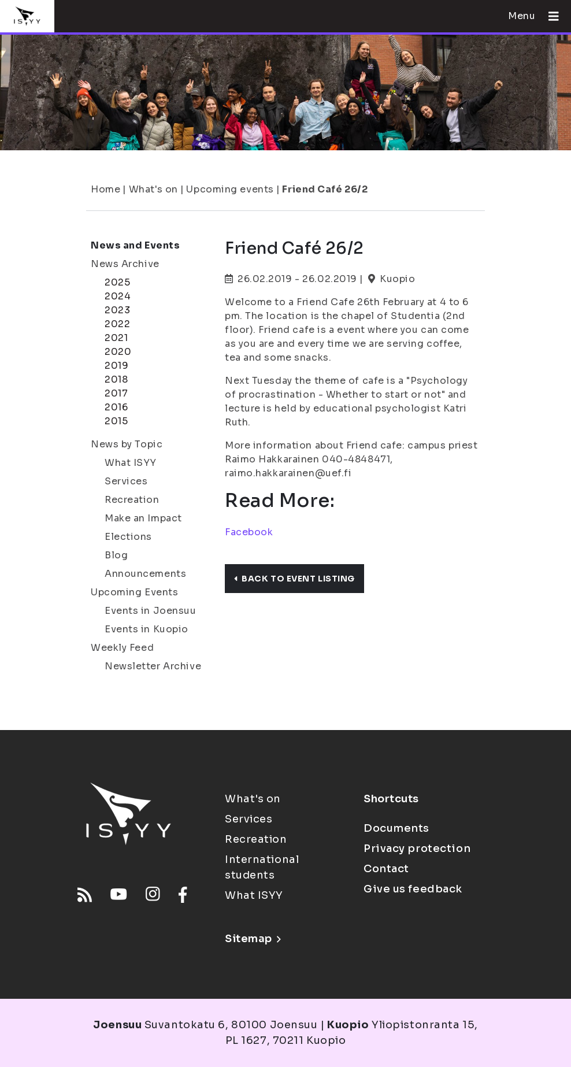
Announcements (145, 574)
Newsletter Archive (153, 666)
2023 (117, 310)
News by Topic (126, 444)
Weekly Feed (122, 648)
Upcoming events (229, 189)
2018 (116, 379)
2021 (116, 338)
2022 (117, 324)
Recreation (132, 500)
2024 (118, 296)
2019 (116, 366)
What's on (153, 189)
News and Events (135, 245)
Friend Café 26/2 (325, 189)
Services (126, 481)
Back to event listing (294, 578)
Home (105, 189)
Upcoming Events (134, 592)
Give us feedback (413, 889)
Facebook (249, 532)
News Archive (125, 264)
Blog (116, 555)
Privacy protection (417, 848)
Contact (386, 868)
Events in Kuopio (146, 629)
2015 (116, 421)
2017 (116, 393)
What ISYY (131, 463)
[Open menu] (549, 16)
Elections (128, 537)
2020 (118, 352)
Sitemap (253, 938)
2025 (117, 282)
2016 (116, 407)
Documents (396, 828)
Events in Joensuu (150, 611)
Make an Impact (143, 518)
